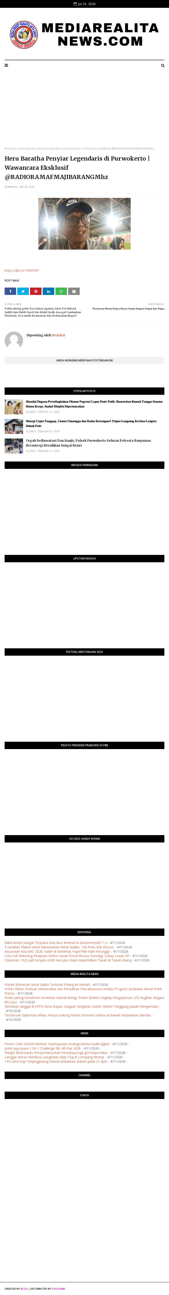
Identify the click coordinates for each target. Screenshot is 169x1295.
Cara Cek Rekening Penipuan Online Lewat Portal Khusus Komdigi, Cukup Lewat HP (67, 956)
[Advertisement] (84, 112)
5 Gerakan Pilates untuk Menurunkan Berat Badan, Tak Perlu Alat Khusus (59, 947)
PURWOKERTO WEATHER (84, 1121)
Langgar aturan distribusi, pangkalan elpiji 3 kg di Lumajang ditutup (54, 1057)
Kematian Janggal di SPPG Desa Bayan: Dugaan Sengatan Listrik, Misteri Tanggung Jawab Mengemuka (81, 1006)
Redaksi (58, 335)
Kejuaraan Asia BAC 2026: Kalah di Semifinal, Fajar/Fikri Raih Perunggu (57, 951)
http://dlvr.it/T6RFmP (22, 270)
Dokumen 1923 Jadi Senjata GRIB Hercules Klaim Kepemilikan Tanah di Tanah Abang (68, 960)
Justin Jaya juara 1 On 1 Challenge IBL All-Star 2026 (43, 1048)
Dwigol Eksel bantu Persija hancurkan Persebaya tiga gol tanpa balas (56, 1052)
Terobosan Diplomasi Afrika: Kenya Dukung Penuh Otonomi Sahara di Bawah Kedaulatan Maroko (78, 1015)
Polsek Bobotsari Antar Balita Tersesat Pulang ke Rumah (47, 984)
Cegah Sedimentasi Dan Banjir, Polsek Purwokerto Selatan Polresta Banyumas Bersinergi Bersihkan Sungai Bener (88, 443)
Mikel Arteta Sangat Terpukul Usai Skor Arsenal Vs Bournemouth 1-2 (56, 942)
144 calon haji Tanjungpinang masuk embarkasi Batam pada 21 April (56, 1061)
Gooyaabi (58, 1288)
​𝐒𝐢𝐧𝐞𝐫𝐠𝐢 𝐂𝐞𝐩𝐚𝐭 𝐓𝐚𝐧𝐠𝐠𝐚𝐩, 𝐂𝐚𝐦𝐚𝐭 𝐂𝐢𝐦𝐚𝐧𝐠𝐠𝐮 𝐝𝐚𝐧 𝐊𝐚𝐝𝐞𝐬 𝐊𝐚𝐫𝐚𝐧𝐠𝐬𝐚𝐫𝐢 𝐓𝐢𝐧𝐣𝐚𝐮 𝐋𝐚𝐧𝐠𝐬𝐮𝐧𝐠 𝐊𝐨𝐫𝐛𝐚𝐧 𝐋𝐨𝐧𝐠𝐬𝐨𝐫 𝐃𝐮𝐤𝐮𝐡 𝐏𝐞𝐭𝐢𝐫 (91, 423)
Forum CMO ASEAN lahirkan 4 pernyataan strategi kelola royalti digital (57, 1044)
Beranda (10, 148)
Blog (24, 1288)
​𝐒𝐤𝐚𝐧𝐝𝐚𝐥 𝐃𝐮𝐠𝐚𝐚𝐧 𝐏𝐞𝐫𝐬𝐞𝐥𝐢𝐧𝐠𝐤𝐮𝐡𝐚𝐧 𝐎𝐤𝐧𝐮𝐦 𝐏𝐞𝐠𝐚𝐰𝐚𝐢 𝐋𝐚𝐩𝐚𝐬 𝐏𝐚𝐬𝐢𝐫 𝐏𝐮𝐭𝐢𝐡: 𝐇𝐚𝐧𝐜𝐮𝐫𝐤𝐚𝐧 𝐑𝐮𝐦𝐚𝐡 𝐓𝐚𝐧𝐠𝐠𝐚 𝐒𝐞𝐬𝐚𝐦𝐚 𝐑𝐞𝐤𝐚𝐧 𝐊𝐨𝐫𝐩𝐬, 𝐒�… (94, 404)
